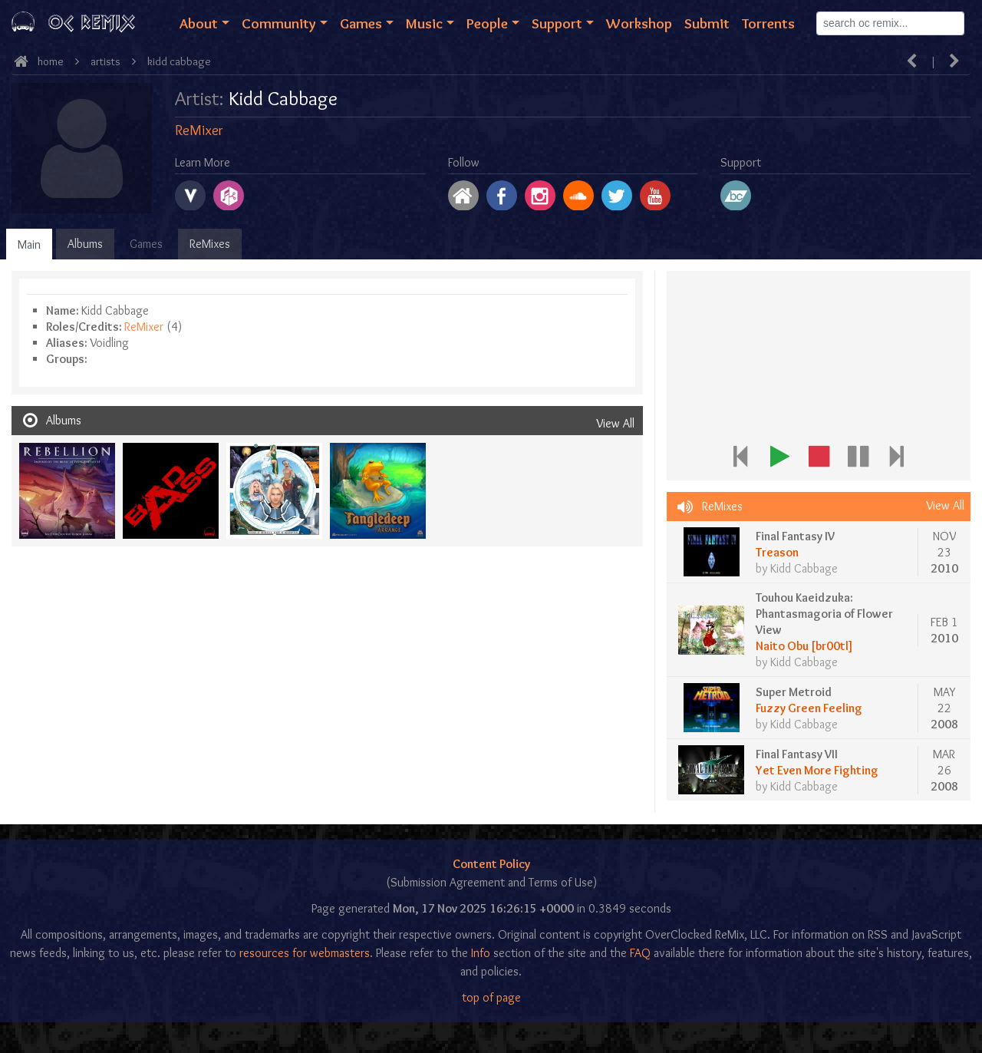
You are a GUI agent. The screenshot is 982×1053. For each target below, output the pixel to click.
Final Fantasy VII (797, 754)
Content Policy (491, 864)
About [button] (199, 23)
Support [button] (557, 23)
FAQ (640, 953)
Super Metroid (794, 692)
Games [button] (361, 23)
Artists (105, 61)
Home (51, 61)
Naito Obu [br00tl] (804, 646)
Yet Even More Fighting (817, 770)
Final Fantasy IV (795, 536)
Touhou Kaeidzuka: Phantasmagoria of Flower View (824, 613)
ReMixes (209, 243)
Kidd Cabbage (179, 61)
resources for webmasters (304, 953)
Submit (707, 23)
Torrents (768, 23)
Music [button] (424, 23)
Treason (777, 552)
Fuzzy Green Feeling (809, 708)
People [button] (487, 23)
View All (615, 423)
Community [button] (279, 23)
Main (29, 244)
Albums (85, 243)
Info (480, 953)
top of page (491, 997)
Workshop (639, 23)
